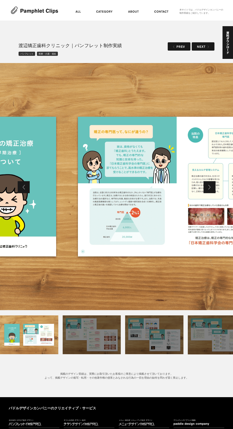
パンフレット (26, 54)
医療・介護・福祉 (47, 54)
